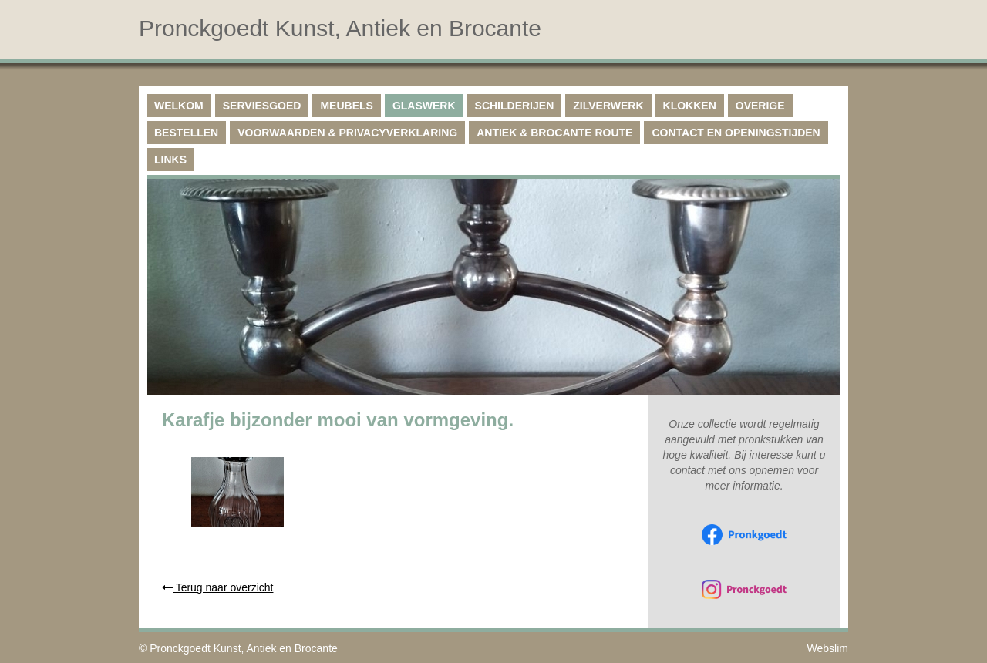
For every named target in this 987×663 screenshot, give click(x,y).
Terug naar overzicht (217, 587)
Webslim (827, 648)
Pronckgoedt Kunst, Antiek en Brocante (244, 648)
